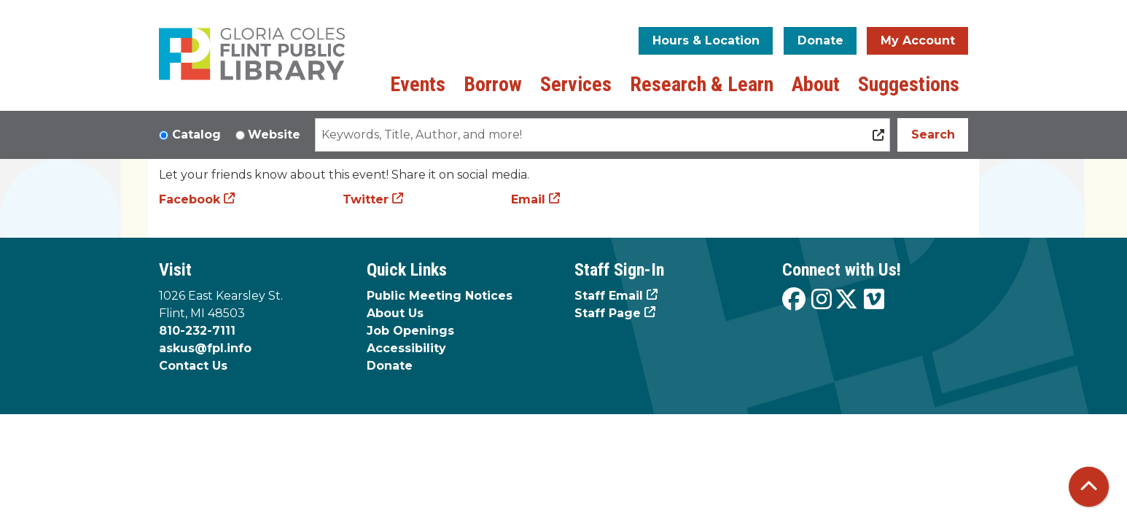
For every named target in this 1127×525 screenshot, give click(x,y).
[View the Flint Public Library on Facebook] (794, 300)
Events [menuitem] (417, 84)
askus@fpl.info (205, 348)
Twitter (366, 199)
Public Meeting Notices (439, 296)
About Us (395, 313)
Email (528, 199)
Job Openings (410, 331)
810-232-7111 (197, 331)
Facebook (189, 199)
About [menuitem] (816, 84)
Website (274, 134)
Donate (820, 40)
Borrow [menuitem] (493, 84)
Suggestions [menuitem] (908, 84)
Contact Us (193, 366)
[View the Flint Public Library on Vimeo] (874, 300)
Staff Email (608, 296)
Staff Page (607, 313)
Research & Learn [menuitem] (701, 84)
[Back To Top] (1089, 487)
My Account (918, 40)
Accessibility (406, 348)
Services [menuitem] (576, 84)
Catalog (196, 134)
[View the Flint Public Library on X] (846, 300)
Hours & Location (706, 40)
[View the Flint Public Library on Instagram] (821, 300)
